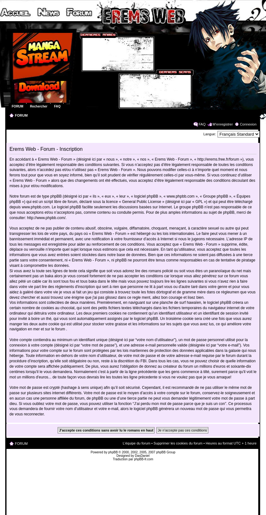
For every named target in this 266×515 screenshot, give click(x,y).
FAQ (202, 124)
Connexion (248, 124)
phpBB (113, 452)
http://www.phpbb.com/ (46, 218)
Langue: (209, 134)
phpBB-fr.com (143, 459)
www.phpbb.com (36, 207)
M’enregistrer (222, 124)
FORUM (21, 115)
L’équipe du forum (136, 443)
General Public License (141, 201)
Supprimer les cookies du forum (178, 443)
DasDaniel (142, 455)
